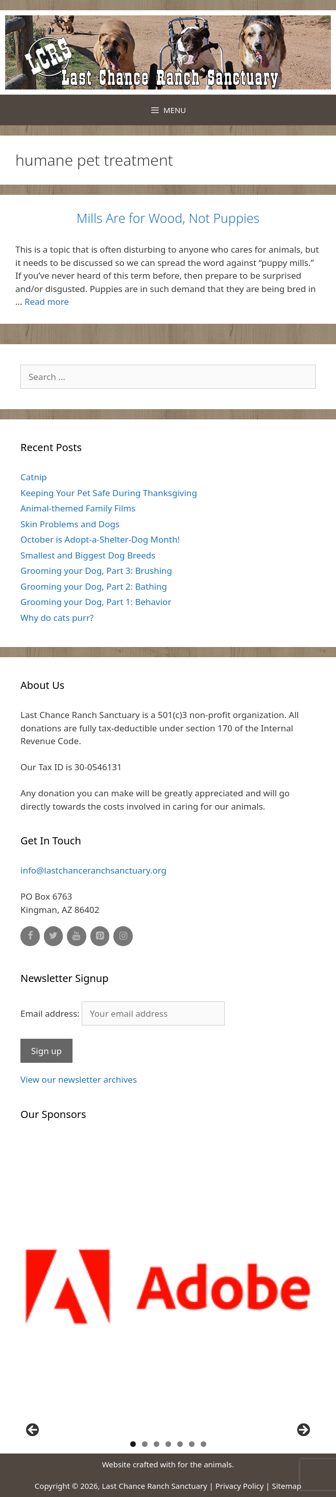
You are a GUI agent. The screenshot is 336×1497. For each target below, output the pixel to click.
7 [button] (203, 1444)
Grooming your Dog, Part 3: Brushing (96, 570)
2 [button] (145, 1444)
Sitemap (287, 1486)
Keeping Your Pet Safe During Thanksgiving (108, 493)
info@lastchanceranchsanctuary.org (93, 870)
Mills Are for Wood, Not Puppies (168, 218)
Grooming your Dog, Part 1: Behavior (95, 602)
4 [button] (168, 1444)
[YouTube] (76, 936)
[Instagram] (123, 936)
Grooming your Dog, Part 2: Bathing (93, 586)
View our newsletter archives (78, 1079)
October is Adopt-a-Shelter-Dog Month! (100, 539)
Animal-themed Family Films (77, 508)
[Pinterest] (100, 936)
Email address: (122, 1013)
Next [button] (302, 1430)
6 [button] (192, 1444)
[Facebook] (30, 936)
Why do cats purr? (56, 617)
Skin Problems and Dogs (69, 524)
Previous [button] (33, 1430)
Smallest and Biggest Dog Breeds (87, 555)
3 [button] (156, 1444)
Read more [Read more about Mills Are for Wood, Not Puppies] (47, 301)
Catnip (33, 477)
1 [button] (133, 1444)
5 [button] (180, 1444)
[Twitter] (53, 936)
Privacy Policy (239, 1486)
